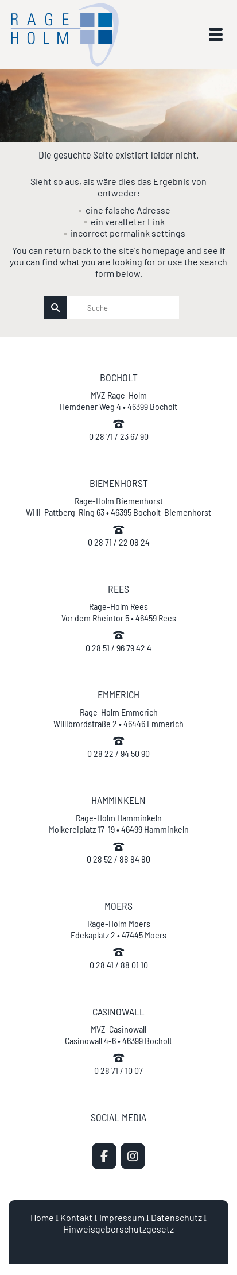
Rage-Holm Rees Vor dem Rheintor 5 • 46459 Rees (118, 612)
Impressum (122, 1217)
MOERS (118, 905)
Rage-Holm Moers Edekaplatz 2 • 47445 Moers (118, 929)
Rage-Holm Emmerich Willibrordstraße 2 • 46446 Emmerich (118, 717)
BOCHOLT (119, 377)
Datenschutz (176, 1217)
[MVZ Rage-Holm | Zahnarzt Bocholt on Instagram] (133, 1156)
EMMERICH (118, 694)
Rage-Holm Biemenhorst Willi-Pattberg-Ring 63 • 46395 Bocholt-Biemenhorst (118, 506)
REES (118, 588)
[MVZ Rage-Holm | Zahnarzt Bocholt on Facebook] (104, 1156)
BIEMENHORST (119, 483)
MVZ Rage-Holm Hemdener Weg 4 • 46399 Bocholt (118, 400)
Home (42, 1217)
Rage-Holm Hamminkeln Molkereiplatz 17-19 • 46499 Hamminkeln (119, 823)
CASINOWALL (118, 1011)
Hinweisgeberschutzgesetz (118, 1228)
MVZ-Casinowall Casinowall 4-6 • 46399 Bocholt (118, 1034)
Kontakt (76, 1217)
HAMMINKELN (118, 800)
